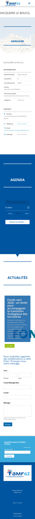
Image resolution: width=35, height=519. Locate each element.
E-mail (7, 393)
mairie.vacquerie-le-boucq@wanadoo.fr (16, 130)
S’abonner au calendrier (16, 222)
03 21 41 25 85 (21, 124)
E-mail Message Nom (11, 383)
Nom (19, 378)
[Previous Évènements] (9, 214)
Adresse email (9, 449)
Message (7, 403)
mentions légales (17, 516)
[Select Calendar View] (28, 207)
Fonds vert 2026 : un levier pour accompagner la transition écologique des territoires (17, 308)
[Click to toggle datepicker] (9, 207)
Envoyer (8, 424)
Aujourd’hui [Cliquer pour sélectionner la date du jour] (18, 213)
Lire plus (9, 346)
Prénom (6, 378)
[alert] (18, 202)
